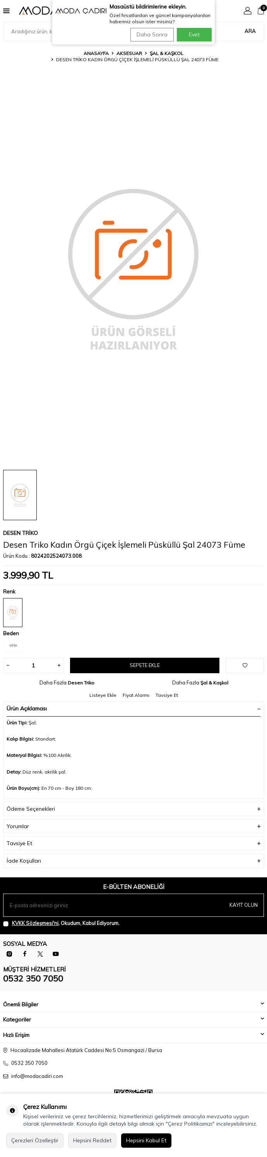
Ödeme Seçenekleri (133, 809)
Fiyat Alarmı (136, 695)
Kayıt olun (243, 905)
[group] (133, 268)
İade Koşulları (133, 861)
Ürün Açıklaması (133, 708)
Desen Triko (20, 533)
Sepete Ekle (145, 665)
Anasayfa (96, 53)
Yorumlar (133, 826)
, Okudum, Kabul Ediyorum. (61, 923)
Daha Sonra (152, 34)
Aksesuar (129, 53)
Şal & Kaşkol (166, 53)
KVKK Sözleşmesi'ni (35, 923)
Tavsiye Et (167, 695)
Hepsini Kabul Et (146, 1140)
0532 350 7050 (33, 978)
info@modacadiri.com (37, 1076)
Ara (250, 31)
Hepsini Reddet (92, 1140)
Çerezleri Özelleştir (34, 1140)
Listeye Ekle (102, 695)
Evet (194, 34)
